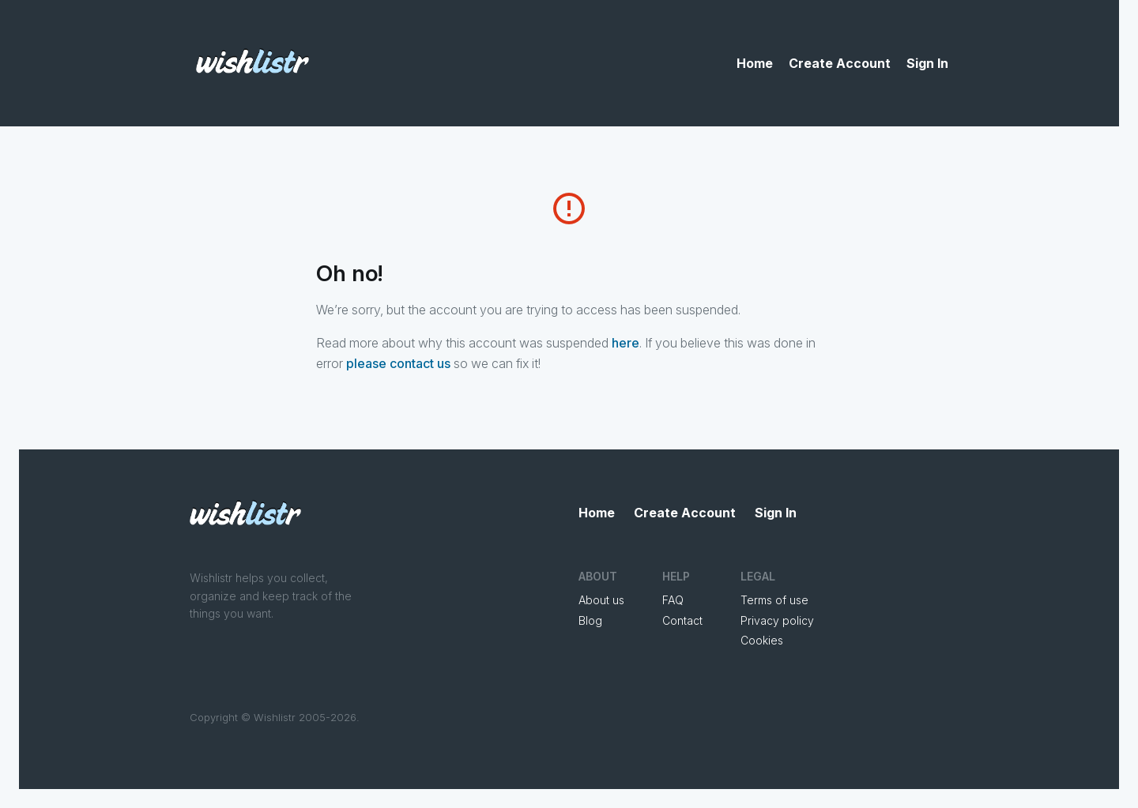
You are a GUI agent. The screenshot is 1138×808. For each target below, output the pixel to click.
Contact (682, 620)
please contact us (398, 363)
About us (601, 600)
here (625, 343)
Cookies (761, 640)
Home (755, 63)
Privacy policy (777, 620)
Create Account (840, 63)
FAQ (673, 600)
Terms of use (774, 600)
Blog (590, 620)
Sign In (927, 63)
